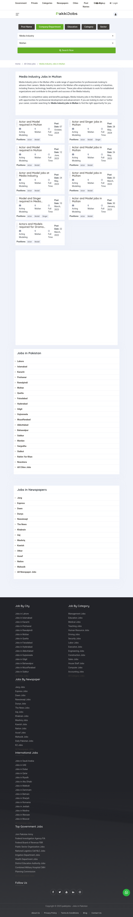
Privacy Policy (50, 913)
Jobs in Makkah (22, 786)
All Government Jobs (24, 876)
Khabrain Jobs (21, 716)
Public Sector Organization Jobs (30, 847)
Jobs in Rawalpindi (24, 630)
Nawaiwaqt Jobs (23, 699)
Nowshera (21, 462)
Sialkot (19, 451)
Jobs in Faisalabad (24, 643)
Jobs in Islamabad (23, 618)
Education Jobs (75, 618)
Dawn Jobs (20, 695)
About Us (36, 913)
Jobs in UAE (20, 765)
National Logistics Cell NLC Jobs (30, 851)
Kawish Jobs (21, 724)
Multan (19, 388)
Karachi (20, 372)
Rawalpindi (21, 382)
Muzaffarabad (23, 419)
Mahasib (20, 567)
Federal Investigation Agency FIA (30, 838)
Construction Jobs (76, 655)
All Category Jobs (76, 676)
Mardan (20, 441)
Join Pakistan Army (24, 834)
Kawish (19, 545)
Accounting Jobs (76, 672)
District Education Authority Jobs (30, 863)
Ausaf (19, 556)
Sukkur (19, 435)
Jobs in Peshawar (23, 626)
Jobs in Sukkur (22, 672)
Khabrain (20, 529)
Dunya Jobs (20, 703)
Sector (103, 27)
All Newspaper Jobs (25, 572)
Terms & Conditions (70, 913)
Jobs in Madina (22, 810)
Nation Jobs (21, 728)
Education (72, 27)
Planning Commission (25, 871)
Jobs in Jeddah (22, 806)
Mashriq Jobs (21, 720)
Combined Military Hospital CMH (30, 867)
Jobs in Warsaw (22, 815)
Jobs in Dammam (23, 790)
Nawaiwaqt (21, 519)
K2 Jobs (19, 745)
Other (19, 551)
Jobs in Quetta (22, 638)
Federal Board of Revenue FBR (29, 842)
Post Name (26, 27)
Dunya (19, 514)
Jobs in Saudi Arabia (24, 761)
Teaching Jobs (75, 626)
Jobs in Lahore (22, 614)
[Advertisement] (66, 298)
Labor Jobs (73, 643)
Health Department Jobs (26, 859)
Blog (85, 913)
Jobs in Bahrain (22, 794)
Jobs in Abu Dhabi (23, 781)
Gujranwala (21, 414)
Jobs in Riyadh (22, 777)
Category (88, 27)
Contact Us (96, 913)
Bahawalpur (22, 430)
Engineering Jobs (76, 651)
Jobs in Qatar (21, 773)
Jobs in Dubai (21, 769)
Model (37, 140)
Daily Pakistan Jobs (24, 741)
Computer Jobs (75, 667)
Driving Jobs (74, 634)
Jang (18, 498)
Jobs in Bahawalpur (24, 663)
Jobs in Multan (22, 634)
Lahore (19, 361)
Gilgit (18, 409)
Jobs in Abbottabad (24, 651)
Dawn (19, 508)
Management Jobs (77, 614)
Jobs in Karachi (22, 622)
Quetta (19, 393)
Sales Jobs (73, 659)
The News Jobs (22, 708)
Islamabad (21, 366)
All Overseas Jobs (23, 823)
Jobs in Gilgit (21, 659)
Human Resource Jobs (78, 630)
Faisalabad (21, 398)
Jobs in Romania (23, 802)
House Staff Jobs (76, 663)
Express (20, 503)
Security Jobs (74, 638)
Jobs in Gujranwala (24, 655)
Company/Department (50, 27)
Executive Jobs (75, 647)
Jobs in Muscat (22, 819)
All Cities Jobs (23, 467)
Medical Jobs (74, 622)
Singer (97, 140)
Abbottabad (21, 425)
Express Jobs (21, 691)
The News (21, 524)
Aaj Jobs (19, 712)
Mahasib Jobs (21, 737)
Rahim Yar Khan (23, 457)
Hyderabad (21, 404)
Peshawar (21, 377)
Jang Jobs (20, 687)
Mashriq (20, 540)
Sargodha (20, 446)
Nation (19, 561)
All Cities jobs (29, 64)
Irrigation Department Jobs (27, 855)
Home (17, 64)
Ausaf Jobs (20, 732)
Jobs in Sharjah (22, 798)
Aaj (17, 535)
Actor (30, 140)
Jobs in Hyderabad (23, 647)
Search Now (66, 50)
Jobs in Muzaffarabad (25, 667)
